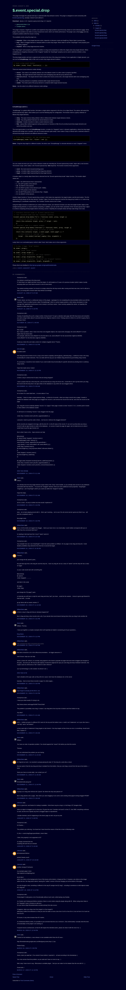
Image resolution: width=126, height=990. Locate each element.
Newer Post (16, 977)
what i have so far (22, 673)
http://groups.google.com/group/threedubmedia (43, 265)
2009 (95, 20)
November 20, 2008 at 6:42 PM (28, 645)
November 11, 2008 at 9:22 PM (28, 344)
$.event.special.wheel (101, 38)
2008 (95, 23)
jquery (33, 268)
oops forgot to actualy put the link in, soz (28, 690)
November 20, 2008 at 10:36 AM (29, 548)
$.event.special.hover (101, 35)
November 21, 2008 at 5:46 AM (28, 733)
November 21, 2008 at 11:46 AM (29, 775)
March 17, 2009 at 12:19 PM (27, 970)
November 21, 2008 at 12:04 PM (29, 784)
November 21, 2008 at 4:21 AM (28, 715)
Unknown (19, 802)
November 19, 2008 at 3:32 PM (28, 521)
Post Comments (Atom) (27, 980)
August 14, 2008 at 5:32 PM (27, 309)
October (97, 25)
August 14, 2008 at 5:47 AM (27, 293)
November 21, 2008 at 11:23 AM (29, 755)
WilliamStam (20, 525)
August (97, 28)
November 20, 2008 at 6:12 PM (28, 636)
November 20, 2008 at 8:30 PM (28, 683)
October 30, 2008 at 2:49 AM (28, 322)
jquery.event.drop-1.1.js (23, 24)
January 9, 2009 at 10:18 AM (27, 860)
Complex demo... (21, 26)
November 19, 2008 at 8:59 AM (28, 386)
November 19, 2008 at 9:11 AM (28, 473)
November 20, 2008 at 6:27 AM (28, 536)
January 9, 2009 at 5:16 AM (27, 846)
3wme (18, 297)
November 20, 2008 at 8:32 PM (28, 693)
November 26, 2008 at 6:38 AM (28, 798)
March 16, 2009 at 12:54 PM (27, 930)
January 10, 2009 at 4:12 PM (27, 890)
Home (51, 977)
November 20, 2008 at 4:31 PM (28, 618)
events (20, 268)
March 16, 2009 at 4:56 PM (27, 948)
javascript (26, 268)
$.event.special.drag (100, 33)
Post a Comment (17, 974)
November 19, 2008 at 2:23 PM (28, 505)
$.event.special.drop (100, 30)
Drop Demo (20, 634)
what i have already (22, 471)
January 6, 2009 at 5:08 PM (27, 818)
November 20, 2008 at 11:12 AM (29, 605)
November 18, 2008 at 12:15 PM (29, 370)
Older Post (87, 977)
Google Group (96, 45)
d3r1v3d (19, 349)
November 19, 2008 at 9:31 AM (28, 495)
